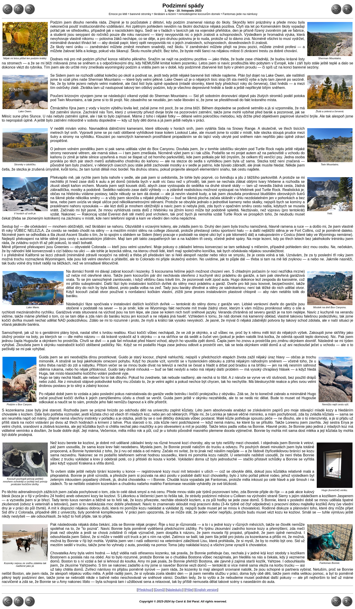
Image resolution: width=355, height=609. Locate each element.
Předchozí (145, 590)
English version (206, 590)
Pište (188, 590)
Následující (174, 590)
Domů (159, 590)
